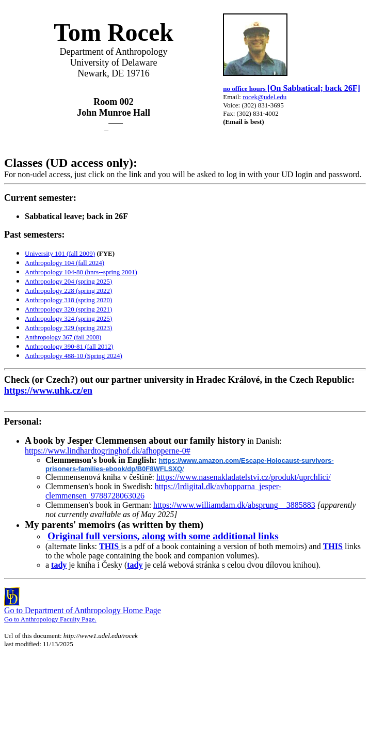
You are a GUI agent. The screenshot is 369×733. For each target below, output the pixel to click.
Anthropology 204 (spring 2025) (68, 281)
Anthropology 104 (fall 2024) (64, 263)
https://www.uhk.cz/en (48, 390)
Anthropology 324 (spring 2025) (68, 318)
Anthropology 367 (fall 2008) (63, 337)
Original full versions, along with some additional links (163, 536)
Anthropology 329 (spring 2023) (68, 328)
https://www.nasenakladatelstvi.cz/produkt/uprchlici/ (243, 477)
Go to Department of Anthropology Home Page (82, 610)
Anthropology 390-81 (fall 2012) (69, 346)
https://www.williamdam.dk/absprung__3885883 (234, 505)
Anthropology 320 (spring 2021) (68, 309)
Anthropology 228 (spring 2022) (68, 290)
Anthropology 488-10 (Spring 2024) (73, 356)
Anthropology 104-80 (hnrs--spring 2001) (81, 272)
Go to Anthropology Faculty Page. (50, 619)
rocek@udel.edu (264, 97)
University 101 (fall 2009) (60, 253)
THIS (110, 546)
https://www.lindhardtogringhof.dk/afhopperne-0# (107, 450)
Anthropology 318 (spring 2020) (68, 300)
